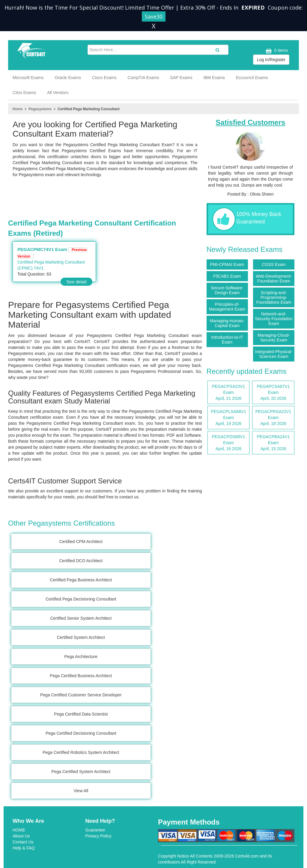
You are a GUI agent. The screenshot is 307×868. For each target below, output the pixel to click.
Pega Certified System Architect (80, 771)
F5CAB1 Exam (227, 276)
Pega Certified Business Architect (81, 675)
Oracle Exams (68, 77)
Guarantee (95, 830)
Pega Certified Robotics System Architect (81, 752)
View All (80, 790)
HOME (19, 830)
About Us (21, 836)
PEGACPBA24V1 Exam (273, 443)
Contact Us (23, 842)
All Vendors (57, 92)
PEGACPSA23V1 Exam (228, 392)
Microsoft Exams (28, 77)
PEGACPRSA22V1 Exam (273, 418)
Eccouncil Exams (252, 77)
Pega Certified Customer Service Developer (81, 694)
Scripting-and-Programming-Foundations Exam (273, 297)
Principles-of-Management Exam (227, 306)
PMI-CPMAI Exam (227, 264)
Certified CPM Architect (81, 541)
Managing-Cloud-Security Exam (274, 337)
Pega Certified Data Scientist (81, 714)
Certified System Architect (81, 637)
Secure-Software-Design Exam (227, 290)
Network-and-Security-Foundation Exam (273, 318)
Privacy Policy (98, 836)
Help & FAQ (24, 848)
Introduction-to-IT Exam (227, 339)
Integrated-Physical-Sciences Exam (274, 354)
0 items (276, 51)
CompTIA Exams (143, 77)
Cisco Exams (104, 77)
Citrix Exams (24, 92)
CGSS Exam (273, 264)
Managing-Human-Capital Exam (227, 323)
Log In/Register (271, 59)
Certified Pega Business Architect (81, 579)
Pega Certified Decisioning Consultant (81, 733)
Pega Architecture (81, 656)
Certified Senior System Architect (81, 618)
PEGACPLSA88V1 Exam (228, 418)
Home (17, 109)
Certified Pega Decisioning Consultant (81, 599)
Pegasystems (40, 109)
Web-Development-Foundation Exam (274, 278)
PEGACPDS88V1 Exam (228, 443)
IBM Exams (214, 77)
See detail (77, 281)
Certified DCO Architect (81, 560)
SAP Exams (181, 77)
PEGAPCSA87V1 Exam (273, 392)
